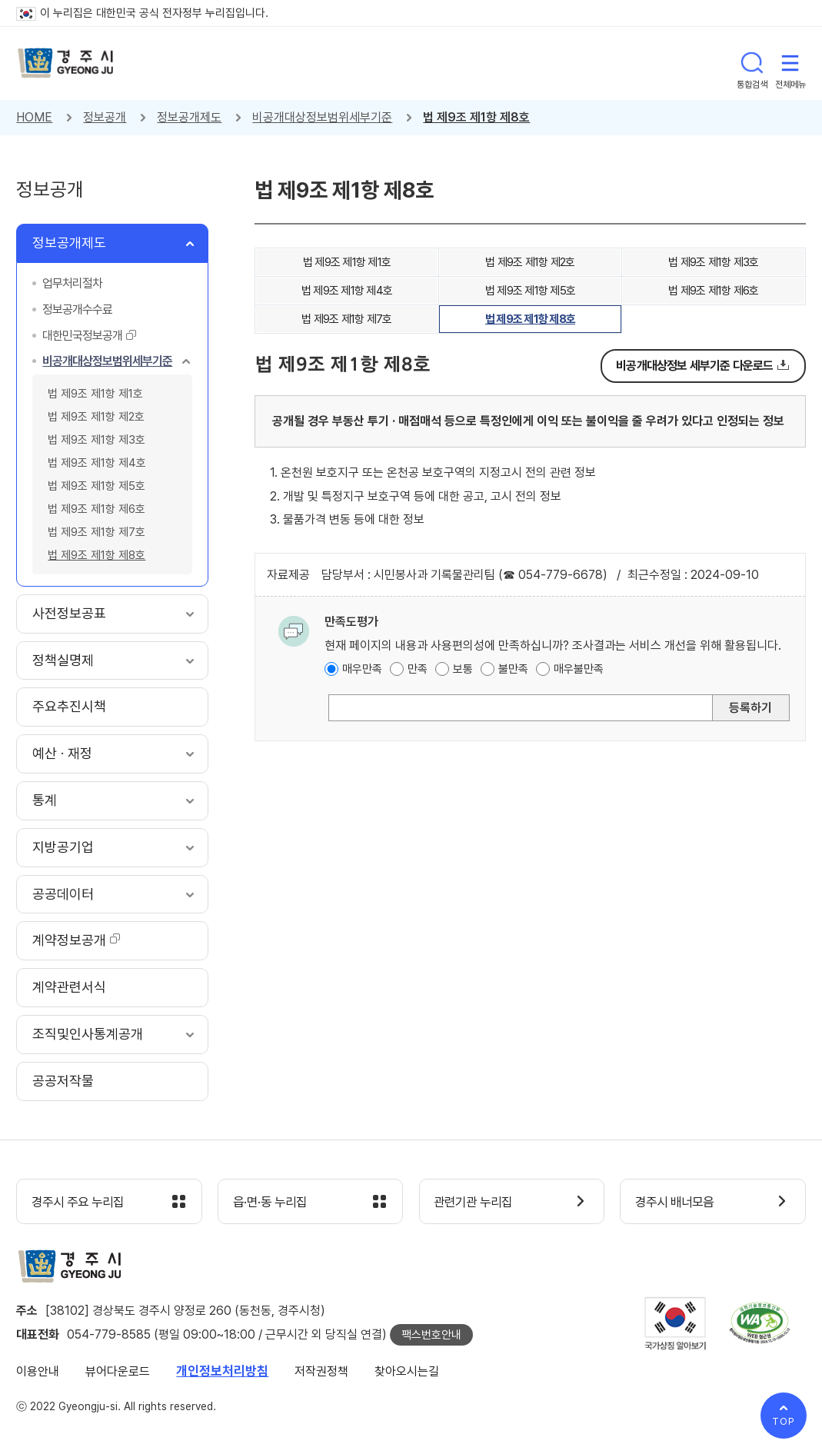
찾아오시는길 (406, 1372)
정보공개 (104, 117)
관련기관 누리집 (477, 1202)
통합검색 (752, 63)
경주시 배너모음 (678, 1202)
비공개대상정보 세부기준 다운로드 (694, 365)
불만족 (513, 669)
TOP (783, 1421)
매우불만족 (579, 669)
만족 (418, 669)
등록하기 (750, 707)
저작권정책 (321, 1372)
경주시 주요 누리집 (81, 1202)
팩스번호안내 (431, 1336)
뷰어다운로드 (117, 1372)
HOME (34, 117)
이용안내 (37, 1372)
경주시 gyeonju (66, 63)
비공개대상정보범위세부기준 (322, 117)
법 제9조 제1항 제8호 (476, 117)
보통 (463, 669)
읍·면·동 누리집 (273, 1202)
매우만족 (362, 669)
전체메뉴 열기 (790, 63)
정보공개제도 (189, 117)
